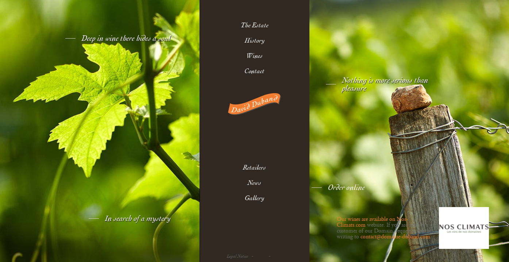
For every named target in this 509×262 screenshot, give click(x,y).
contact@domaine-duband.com (395, 237)
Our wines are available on (367, 219)
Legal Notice (237, 256)
